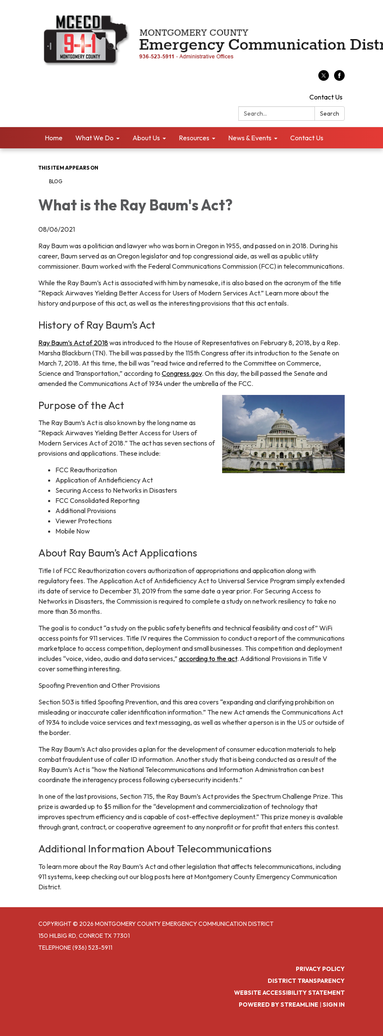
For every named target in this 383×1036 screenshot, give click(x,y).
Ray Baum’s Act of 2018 (73, 342)
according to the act (208, 658)
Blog (55, 181)
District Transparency (306, 981)
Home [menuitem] (54, 137)
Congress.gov (182, 373)
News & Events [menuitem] (250, 137)
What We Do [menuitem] (94, 137)
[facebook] (339, 78)
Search (329, 113)
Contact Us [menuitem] (306, 137)
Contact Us (326, 97)
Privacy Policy (320, 969)
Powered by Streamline (278, 1004)
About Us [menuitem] (146, 137)
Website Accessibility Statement (289, 992)
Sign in (334, 1004)
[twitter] (323, 78)
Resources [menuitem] (194, 137)
